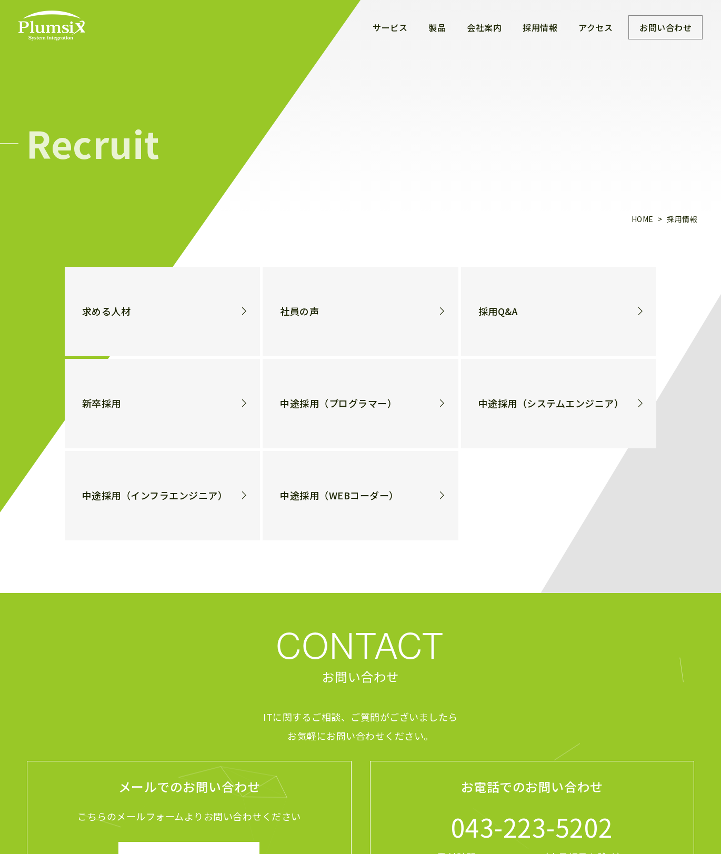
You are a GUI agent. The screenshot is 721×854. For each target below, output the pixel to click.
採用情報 (540, 27)
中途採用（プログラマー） (338, 403)
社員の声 (299, 311)
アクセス (595, 27)
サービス (390, 27)
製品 (437, 27)
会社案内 (484, 27)
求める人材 (106, 311)
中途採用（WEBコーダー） (339, 496)
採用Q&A (498, 311)
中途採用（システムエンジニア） (551, 403)
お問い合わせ (665, 27)
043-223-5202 (532, 826)
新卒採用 (101, 403)
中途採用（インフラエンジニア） (155, 496)
